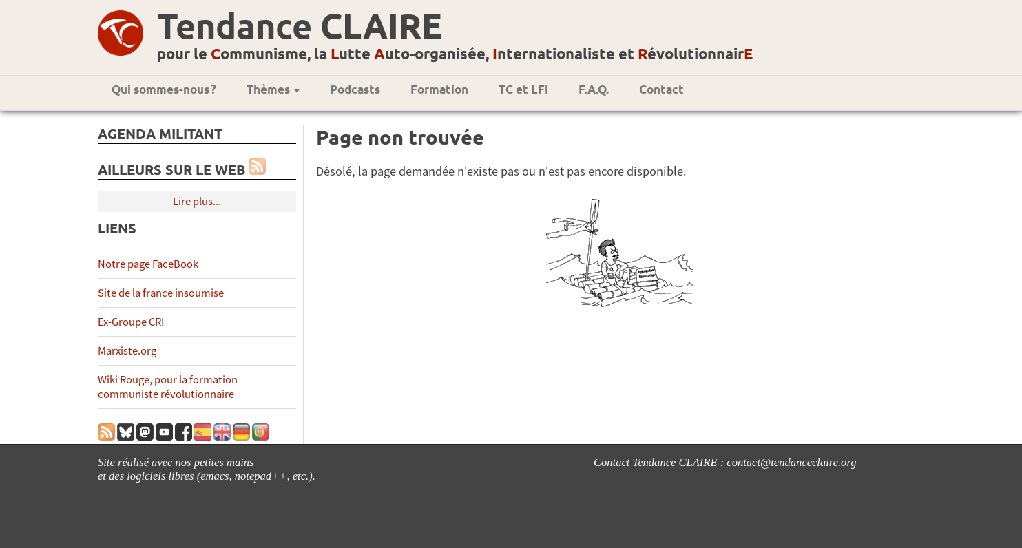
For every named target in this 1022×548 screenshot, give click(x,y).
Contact (661, 89)
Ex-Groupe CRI (131, 322)
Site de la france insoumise (161, 293)
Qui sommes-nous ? (164, 89)
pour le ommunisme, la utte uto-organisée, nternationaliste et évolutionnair (455, 53)
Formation (439, 89)
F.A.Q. (593, 89)
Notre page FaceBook (148, 264)
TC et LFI (523, 89)
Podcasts (355, 89)
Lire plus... (197, 201)
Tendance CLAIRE (299, 25)
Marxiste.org (127, 351)
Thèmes (273, 89)
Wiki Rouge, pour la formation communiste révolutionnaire (168, 386)
